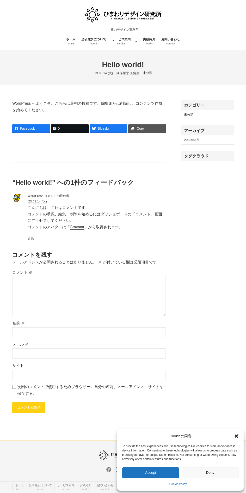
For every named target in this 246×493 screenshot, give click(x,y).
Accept (150, 472)
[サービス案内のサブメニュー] (135, 41)
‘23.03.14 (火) (37, 201)
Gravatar (77, 227)
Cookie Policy (178, 484)
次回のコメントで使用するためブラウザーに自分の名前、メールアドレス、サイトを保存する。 (90, 390)
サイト (18, 366)
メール (20, 344)
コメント (22, 272)
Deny (210, 472)
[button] (236, 436)
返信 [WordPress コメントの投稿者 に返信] (31, 239)
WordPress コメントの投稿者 (48, 196)
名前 (18, 323)
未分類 (147, 73)
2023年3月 (191, 140)
